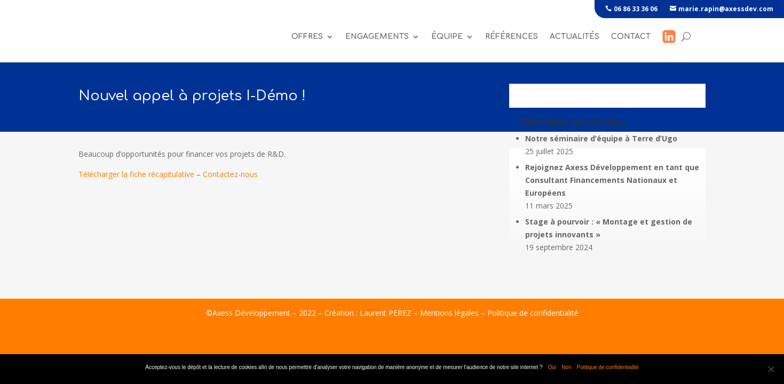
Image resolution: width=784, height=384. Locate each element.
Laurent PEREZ (385, 316)
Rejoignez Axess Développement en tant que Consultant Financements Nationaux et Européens (612, 183)
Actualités (574, 38)
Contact (631, 38)
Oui (552, 367)
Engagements (377, 38)
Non (566, 367)
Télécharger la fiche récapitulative (136, 177)
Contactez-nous (230, 177)
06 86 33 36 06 (636, 8)
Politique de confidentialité (533, 316)
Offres (307, 38)
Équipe (447, 38)
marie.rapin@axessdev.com (725, 8)
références (511, 38)
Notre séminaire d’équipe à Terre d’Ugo (601, 142)
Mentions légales (449, 316)
